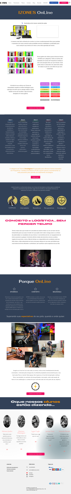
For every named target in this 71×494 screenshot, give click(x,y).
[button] (16, 3)
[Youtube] (27, 472)
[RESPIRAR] (63, 3)
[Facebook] (27, 474)
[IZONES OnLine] (53, 3)
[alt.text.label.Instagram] (27, 476)
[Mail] (27, 467)
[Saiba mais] (35, 177)
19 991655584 (32, 467)
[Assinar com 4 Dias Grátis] (35, 108)
